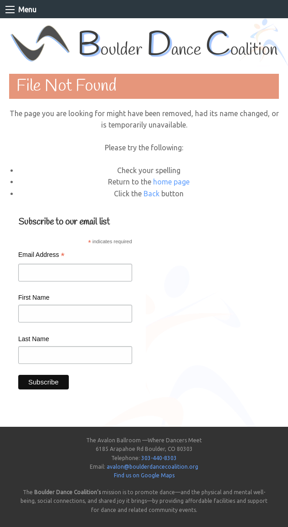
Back (151, 193)
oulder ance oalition (177, 50)
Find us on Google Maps (144, 475)
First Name (33, 297)
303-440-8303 (159, 458)
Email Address (41, 256)
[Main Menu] (10, 9)
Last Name (33, 339)
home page (171, 182)
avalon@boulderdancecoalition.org (152, 467)
